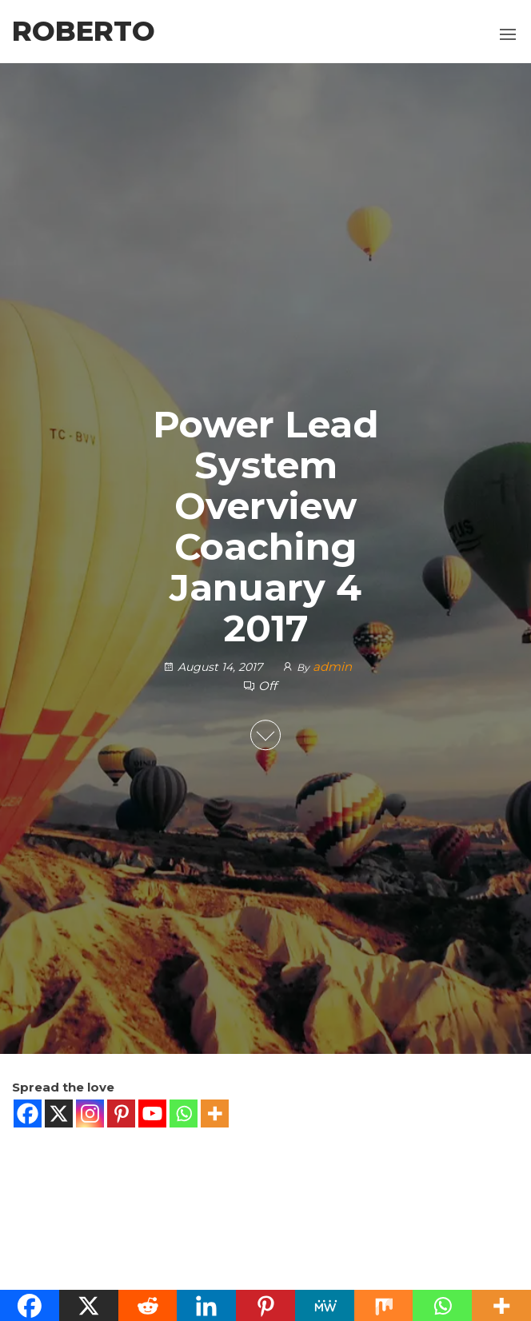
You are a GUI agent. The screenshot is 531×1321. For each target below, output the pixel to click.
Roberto (83, 31)
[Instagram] (90, 1113)
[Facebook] (28, 1113)
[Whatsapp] (184, 1113)
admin (332, 666)
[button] (508, 34)
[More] (215, 1113)
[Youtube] (152, 1113)
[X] (59, 1113)
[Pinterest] (121, 1113)
